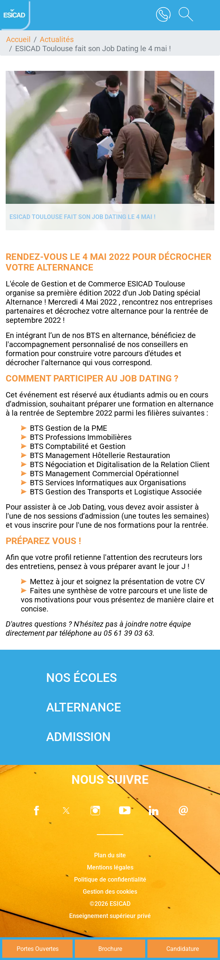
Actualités (57, 39)
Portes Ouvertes (38, 948)
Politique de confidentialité (110, 879)
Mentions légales (110, 867)
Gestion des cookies (110, 891)
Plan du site (110, 855)
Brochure (110, 948)
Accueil (18, 39)
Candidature (182, 948)
